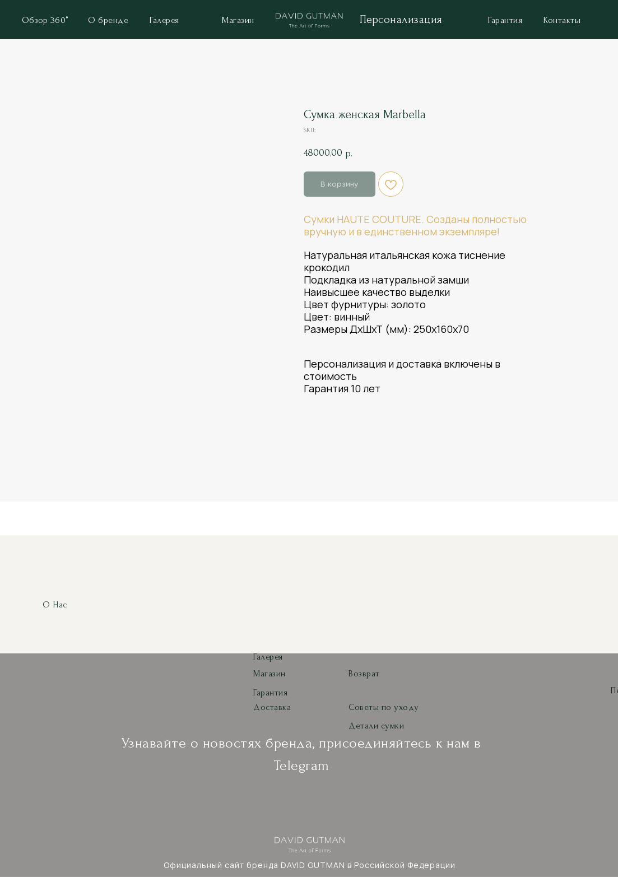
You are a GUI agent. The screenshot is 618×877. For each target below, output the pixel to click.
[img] (309, 22)
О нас (55, 605)
